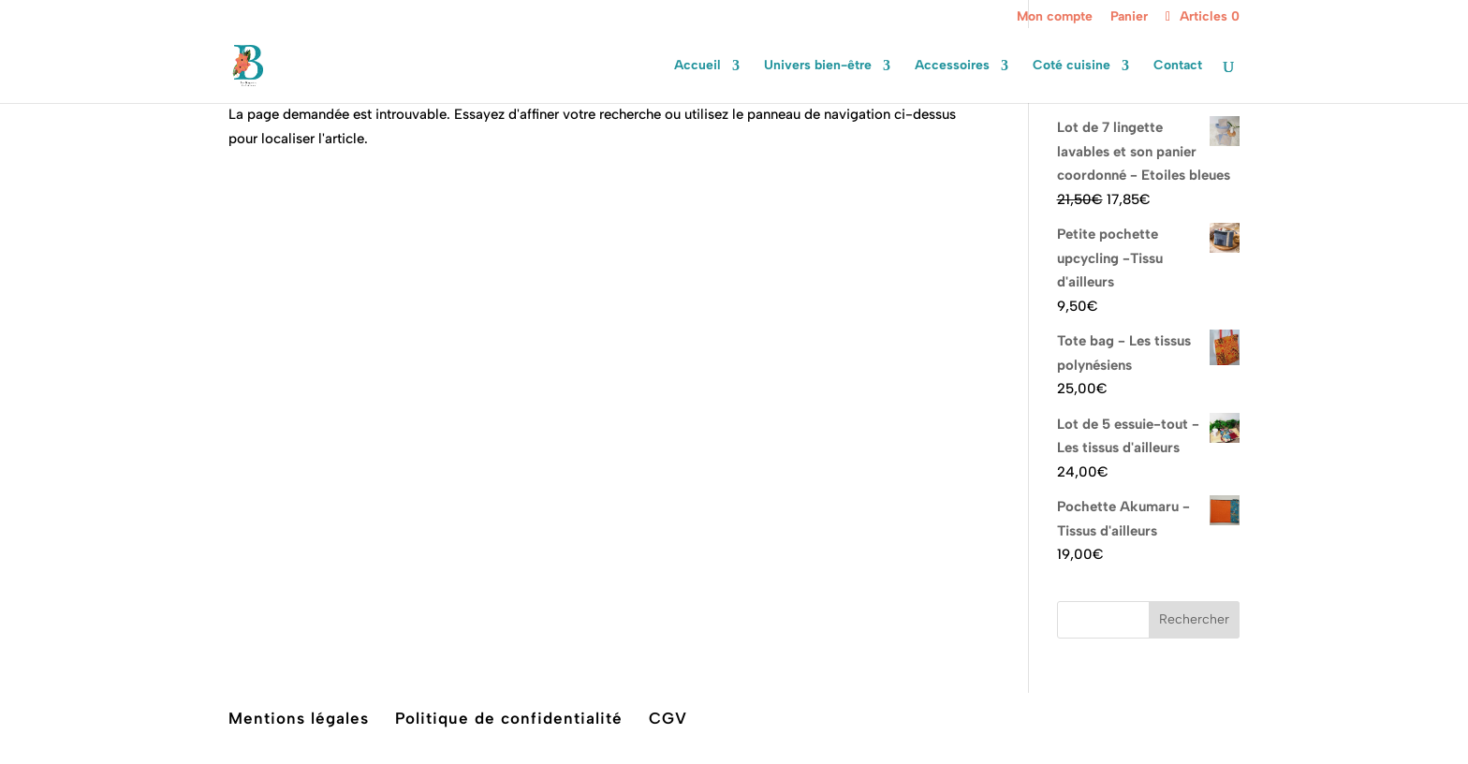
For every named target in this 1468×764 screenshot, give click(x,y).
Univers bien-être (818, 66)
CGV (668, 718)
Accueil (697, 66)
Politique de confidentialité (509, 718)
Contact (1177, 66)
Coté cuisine (1071, 66)
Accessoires (952, 66)
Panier (1129, 17)
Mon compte (1055, 17)
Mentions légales (298, 718)
